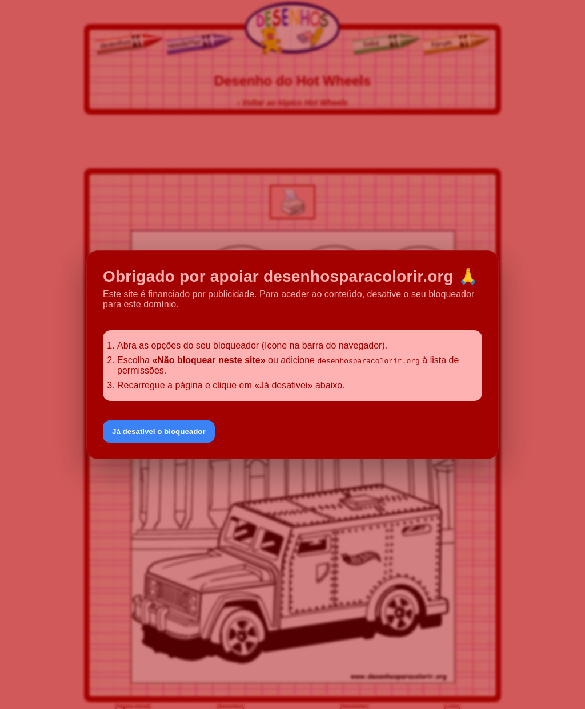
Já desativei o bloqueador (159, 431)
